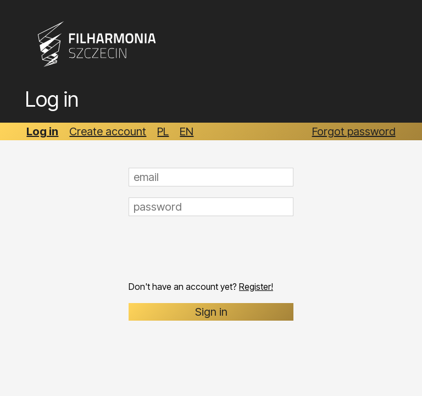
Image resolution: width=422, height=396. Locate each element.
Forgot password (354, 131)
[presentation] (212, 248)
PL (163, 131)
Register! (256, 286)
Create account (107, 131)
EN (186, 131)
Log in (42, 131)
